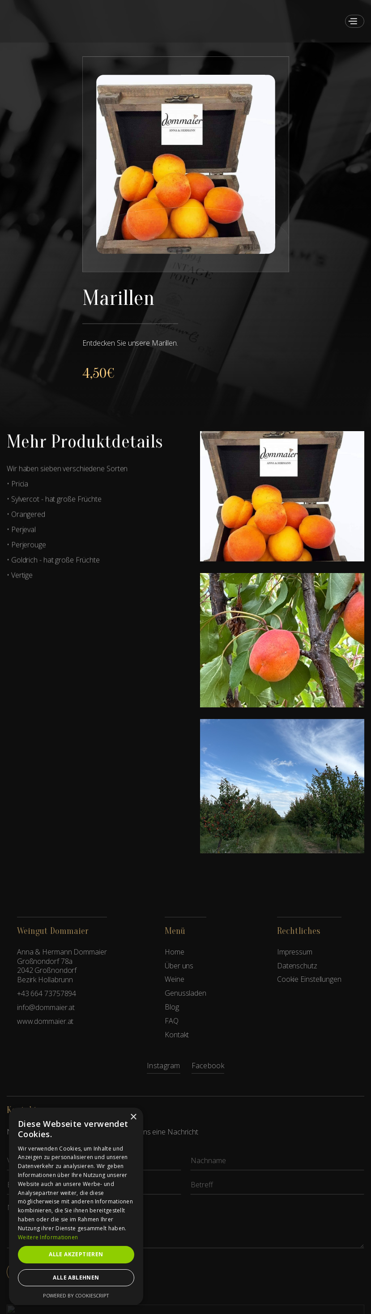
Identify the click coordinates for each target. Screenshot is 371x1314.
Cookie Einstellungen (309, 979)
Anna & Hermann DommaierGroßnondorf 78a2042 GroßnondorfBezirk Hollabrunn (62, 965)
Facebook (208, 1065)
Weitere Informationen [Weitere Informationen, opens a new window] (48, 1237)
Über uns (179, 966)
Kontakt (177, 1035)
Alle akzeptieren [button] (76, 1254)
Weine (174, 979)
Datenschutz (297, 966)
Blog (172, 1007)
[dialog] (76, 1206)
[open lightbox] (185, 164)
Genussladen (185, 993)
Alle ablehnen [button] (76, 1277)
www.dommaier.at (45, 1021)
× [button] (133, 1117)
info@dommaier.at (46, 1007)
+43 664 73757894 (46, 993)
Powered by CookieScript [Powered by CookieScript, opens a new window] (76, 1295)
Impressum (294, 952)
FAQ (172, 1021)
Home (174, 952)
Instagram (163, 1065)
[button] (352, 21)
